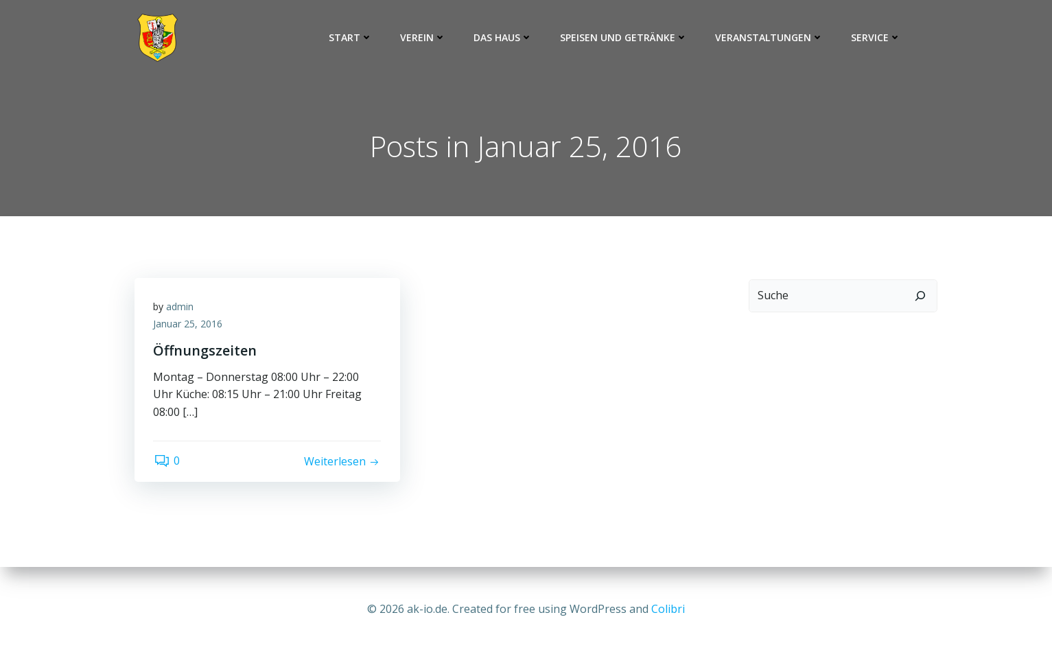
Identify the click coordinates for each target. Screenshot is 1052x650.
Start (351, 37)
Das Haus (503, 37)
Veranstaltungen (769, 37)
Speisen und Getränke (624, 37)
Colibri (668, 608)
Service (876, 37)
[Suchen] (921, 296)
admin (182, 309)
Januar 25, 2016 (189, 327)
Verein (423, 37)
